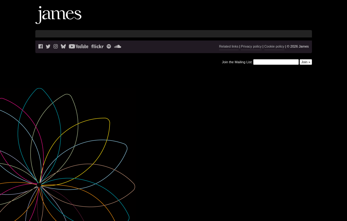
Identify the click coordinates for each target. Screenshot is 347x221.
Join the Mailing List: (237, 62)
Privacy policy (251, 46)
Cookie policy (274, 46)
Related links (229, 46)
